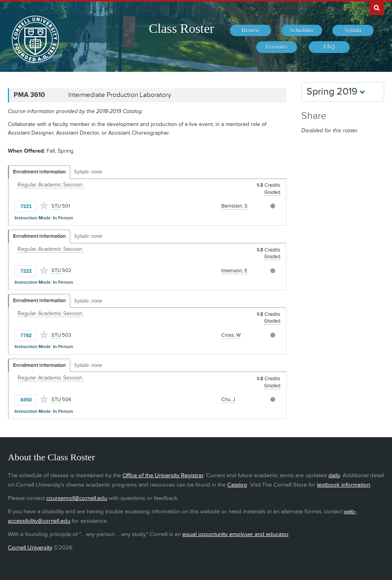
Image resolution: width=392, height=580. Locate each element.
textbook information (343, 485)
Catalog (237, 485)
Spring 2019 (335, 92)
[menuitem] (250, 30)
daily (334, 475)
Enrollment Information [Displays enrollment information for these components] (39, 172)
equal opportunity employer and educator (235, 534)
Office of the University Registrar (162, 475)
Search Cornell (376, 7)
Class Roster (181, 29)
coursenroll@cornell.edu (76, 498)
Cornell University (30, 547)
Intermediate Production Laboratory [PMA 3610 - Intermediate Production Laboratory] (119, 95)
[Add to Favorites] (44, 205)
